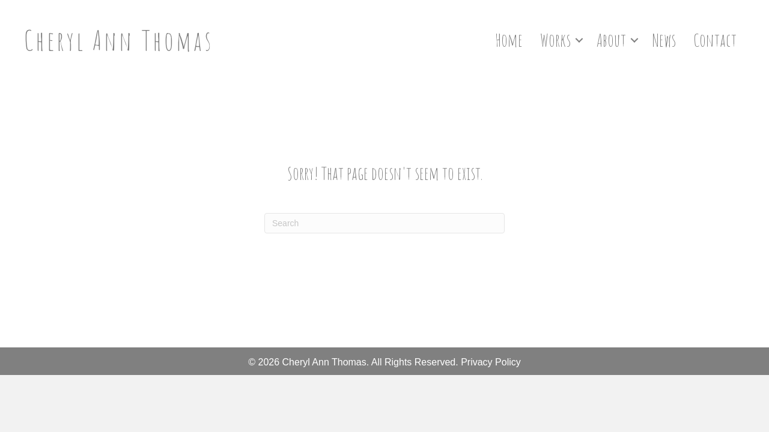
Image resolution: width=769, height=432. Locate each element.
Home (509, 40)
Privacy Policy (491, 362)
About (611, 40)
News (664, 40)
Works (555, 40)
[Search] (384, 223)
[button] (579, 40)
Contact (715, 40)
